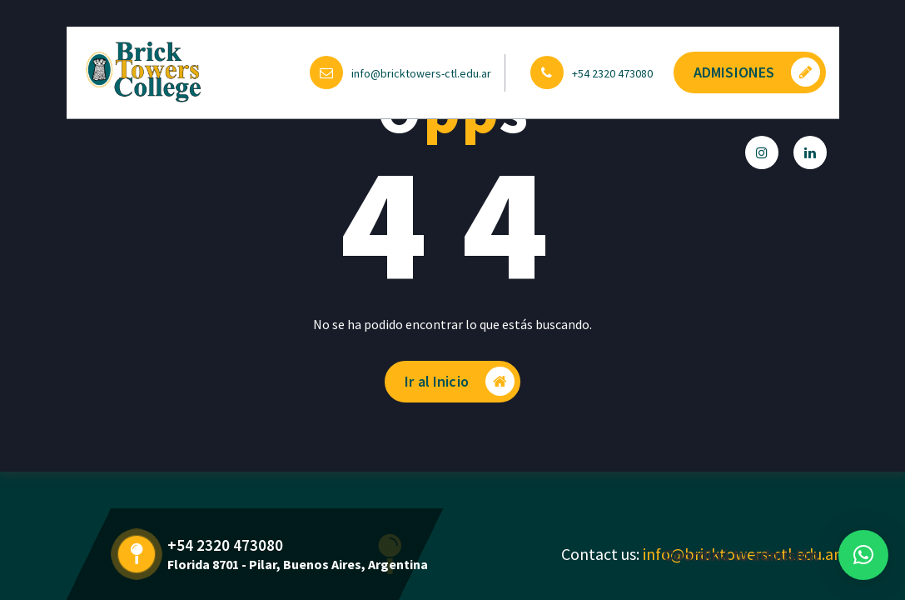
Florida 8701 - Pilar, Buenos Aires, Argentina (297, 564)
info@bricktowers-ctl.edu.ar (421, 73)
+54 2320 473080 (612, 73)
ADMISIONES (757, 72)
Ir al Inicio (460, 381)
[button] (863, 555)
